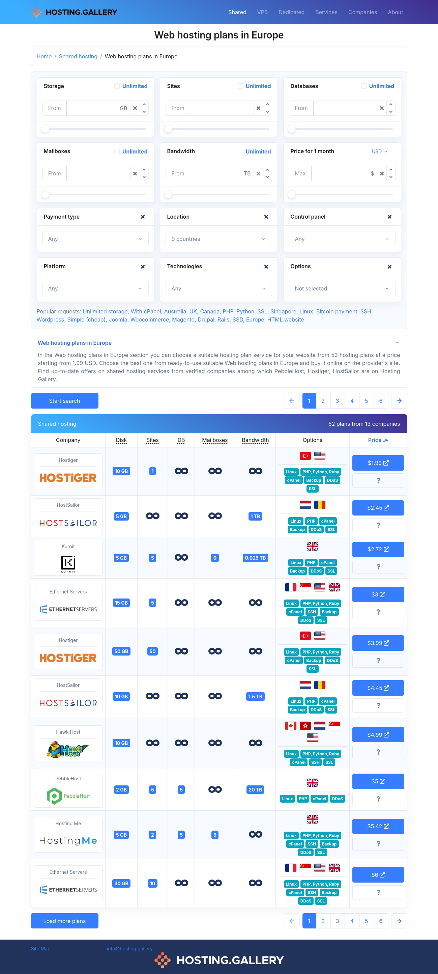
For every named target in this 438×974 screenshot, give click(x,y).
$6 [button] (378, 875)
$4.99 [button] (378, 735)
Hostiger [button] (68, 471)
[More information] (378, 481)
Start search (64, 401)
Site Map (41, 949)
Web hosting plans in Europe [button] (75, 343)
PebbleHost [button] (68, 790)
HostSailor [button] (68, 516)
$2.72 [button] (378, 549)
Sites (152, 440)
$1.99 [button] (378, 463)
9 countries (185, 238)
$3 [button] (378, 594)
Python (245, 311)
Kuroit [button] (68, 558)
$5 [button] (378, 781)
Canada (210, 311)
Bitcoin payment (336, 311)
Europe (255, 319)
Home (44, 56)
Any (53, 238)
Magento (183, 319)
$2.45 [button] (378, 508)
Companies (362, 12)
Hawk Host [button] (68, 743)
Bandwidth (255, 440)
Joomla (118, 319)
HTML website (285, 319)
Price (378, 440)
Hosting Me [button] (68, 835)
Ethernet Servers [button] (68, 603)
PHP (228, 311)
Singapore (283, 311)
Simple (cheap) (86, 319)
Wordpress (50, 319)
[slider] (45, 129)
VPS (262, 12)
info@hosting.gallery (130, 949)
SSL (263, 311)
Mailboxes (215, 440)
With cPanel (146, 311)
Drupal (206, 319)
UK (193, 311)
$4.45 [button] (378, 688)
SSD (238, 319)
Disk (121, 440)
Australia (175, 311)
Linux (306, 311)
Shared (237, 12)
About (395, 12)
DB (181, 440)
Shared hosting (78, 56)
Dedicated (291, 12)
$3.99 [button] (378, 643)
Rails (223, 319)
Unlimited (135, 86)
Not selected (311, 288)
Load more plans (64, 921)
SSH (365, 311)
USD (377, 151)
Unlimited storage (105, 311)
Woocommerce (149, 319)
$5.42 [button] (378, 826)
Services (326, 12)
